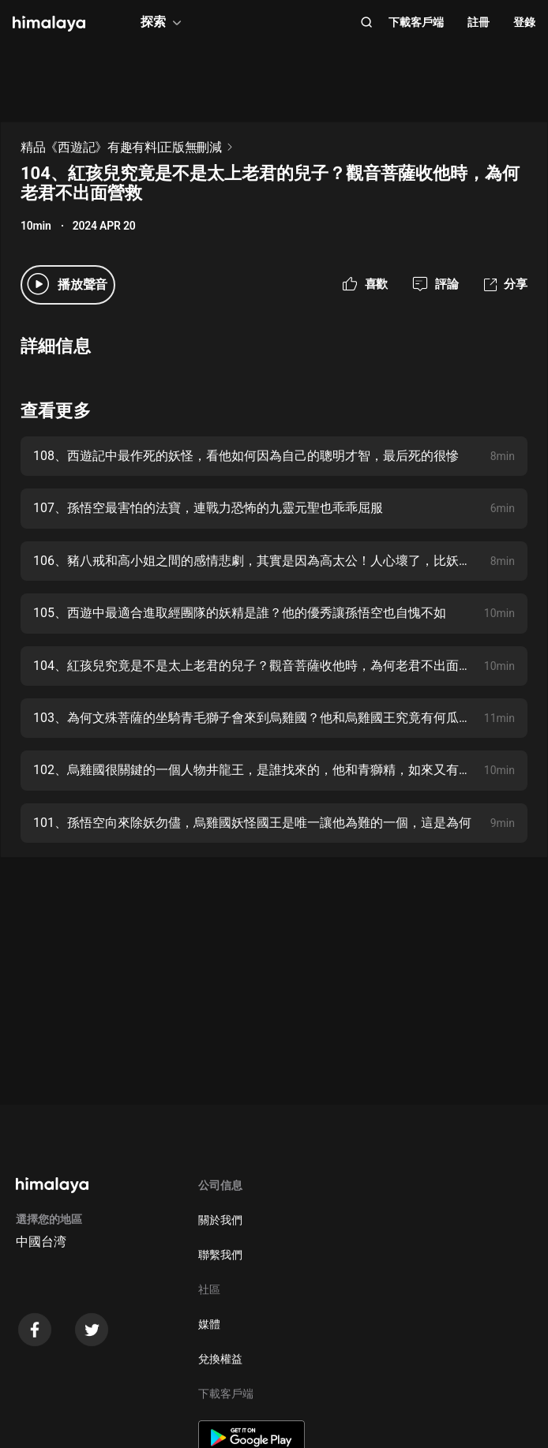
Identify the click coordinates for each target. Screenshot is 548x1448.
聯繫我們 (220, 1254)
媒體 (209, 1324)
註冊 (478, 22)
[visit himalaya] (49, 24)
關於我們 (220, 1220)
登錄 (524, 22)
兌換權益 (220, 1359)
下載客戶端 (416, 22)
